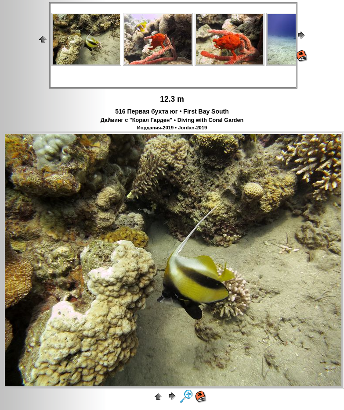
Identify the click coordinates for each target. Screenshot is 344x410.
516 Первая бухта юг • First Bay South (172, 111)
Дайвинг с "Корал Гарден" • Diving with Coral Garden (172, 120)
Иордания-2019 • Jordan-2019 (172, 127)
